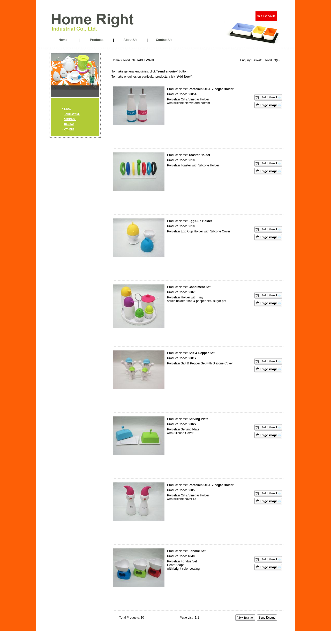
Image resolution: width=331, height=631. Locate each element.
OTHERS (69, 129)
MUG (67, 109)
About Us (130, 40)
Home (63, 40)
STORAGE (70, 119)
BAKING (69, 124)
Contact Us (164, 40)
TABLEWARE (72, 114)
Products (96, 40)
